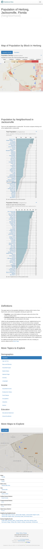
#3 (36, 131)
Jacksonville (4, 489)
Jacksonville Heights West (8, 516)
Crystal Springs (19, 520)
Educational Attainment (8, 413)
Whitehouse (35, 522)
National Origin (6, 374)
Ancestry (4, 377)
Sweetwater (28, 522)
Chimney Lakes (11, 520)
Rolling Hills (14, 522)
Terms (21, 533)
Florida (3, 477)
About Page (16, 341)
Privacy (25, 533)
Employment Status (7, 392)
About (17, 533)
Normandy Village (6, 522)
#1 (41, 55)
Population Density (7, 52)
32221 (6, 493)
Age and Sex (5, 361)
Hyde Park (26, 520)
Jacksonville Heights (21, 514)
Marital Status (5, 371)
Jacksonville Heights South (32, 514)
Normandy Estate (19, 516)
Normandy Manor (28, 516)
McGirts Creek (33, 520)
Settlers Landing (21, 522)
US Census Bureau (24, 539)
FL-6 (3, 506)
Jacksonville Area (6, 485)
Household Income (7, 388)
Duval (3, 481)
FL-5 (3, 502)
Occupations (5, 398)
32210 (3, 493)
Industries (4, 402)
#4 (36, 202)
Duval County (5, 498)
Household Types (6, 367)
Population (16, 52)
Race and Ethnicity (7, 364)
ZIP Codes (5, 430)
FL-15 (3, 510)
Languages (5, 381)
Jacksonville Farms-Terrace (8, 514)
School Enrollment (6, 416)
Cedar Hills (4, 520)
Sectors (4, 405)
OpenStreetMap (21, 540)
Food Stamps (5, 395)
